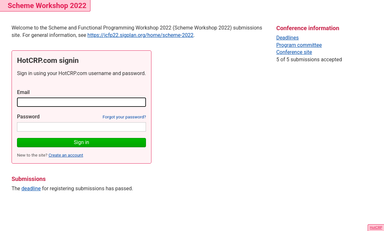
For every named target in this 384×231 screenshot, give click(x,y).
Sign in (81, 142)
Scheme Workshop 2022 (47, 5)
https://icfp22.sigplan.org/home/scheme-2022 (141, 35)
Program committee (299, 45)
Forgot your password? (124, 117)
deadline (31, 188)
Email (23, 92)
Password (28, 117)
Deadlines (287, 38)
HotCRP (376, 228)
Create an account (65, 155)
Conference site (294, 52)
